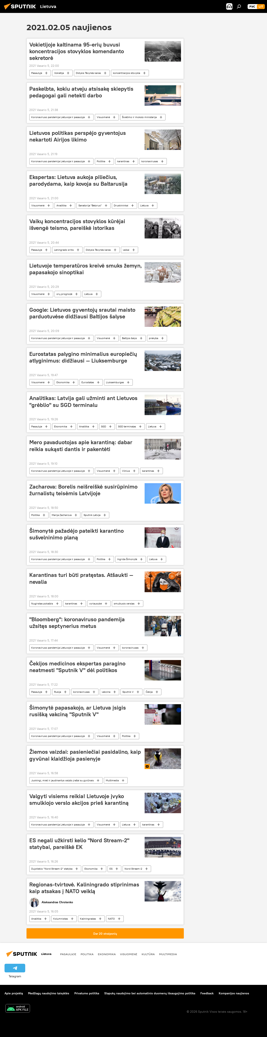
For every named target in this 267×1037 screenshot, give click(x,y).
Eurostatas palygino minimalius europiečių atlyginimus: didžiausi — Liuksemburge (83, 357)
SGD (103, 426)
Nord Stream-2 (133, 868)
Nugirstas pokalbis (42, 603)
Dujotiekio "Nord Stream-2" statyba (51, 868)
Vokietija (59, 73)
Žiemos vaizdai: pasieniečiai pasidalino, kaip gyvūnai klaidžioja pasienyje (85, 755)
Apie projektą (14, 993)
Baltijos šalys (129, 338)
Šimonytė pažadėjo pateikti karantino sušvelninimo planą (76, 534)
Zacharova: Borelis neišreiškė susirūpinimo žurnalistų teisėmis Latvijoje (83, 490)
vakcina (106, 691)
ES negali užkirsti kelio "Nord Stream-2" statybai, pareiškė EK (79, 843)
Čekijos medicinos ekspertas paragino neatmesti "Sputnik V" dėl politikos (77, 667)
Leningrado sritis (64, 249)
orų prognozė (64, 294)
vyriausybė (95, 603)
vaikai (126, 249)
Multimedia (112, 780)
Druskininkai (121, 205)
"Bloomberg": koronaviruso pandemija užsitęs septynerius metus (77, 622)
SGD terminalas (127, 426)
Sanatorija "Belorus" (90, 205)
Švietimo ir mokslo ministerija (139, 117)
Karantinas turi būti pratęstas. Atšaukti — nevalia (81, 578)
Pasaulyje (36, 73)
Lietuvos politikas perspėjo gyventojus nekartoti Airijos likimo (77, 136)
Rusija (57, 691)
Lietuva (144, 205)
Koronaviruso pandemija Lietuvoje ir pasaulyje (58, 117)
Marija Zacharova (62, 515)
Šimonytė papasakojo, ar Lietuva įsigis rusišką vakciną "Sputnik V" (77, 711)
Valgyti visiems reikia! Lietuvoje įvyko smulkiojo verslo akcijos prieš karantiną (79, 799)
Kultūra (148, 954)
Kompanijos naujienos (234, 993)
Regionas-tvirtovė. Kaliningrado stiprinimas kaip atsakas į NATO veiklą (84, 888)
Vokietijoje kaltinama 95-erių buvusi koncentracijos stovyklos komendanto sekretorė (76, 51)
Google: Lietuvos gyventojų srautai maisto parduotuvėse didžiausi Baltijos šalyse (82, 313)
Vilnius (126, 470)
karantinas (123, 161)
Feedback (207, 993)
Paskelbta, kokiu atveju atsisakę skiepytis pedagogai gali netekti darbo (81, 92)
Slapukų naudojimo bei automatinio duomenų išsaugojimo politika (149, 993)
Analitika (61, 205)
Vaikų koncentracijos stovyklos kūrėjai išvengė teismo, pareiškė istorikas (77, 224)
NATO (111, 918)
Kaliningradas (88, 918)
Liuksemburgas (115, 382)
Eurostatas (87, 382)
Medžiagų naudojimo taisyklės (48, 993)
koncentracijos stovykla (126, 73)
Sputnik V (128, 691)
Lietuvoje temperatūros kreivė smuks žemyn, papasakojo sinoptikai (85, 269)
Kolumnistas (60, 918)
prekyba (153, 338)
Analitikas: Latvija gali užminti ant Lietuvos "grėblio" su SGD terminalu (83, 401)
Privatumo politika (86, 993)
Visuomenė (103, 117)
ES (110, 868)
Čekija (149, 691)
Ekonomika (62, 382)
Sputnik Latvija (92, 515)
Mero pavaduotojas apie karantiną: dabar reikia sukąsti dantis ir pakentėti (80, 445)
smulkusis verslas (124, 603)
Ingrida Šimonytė (127, 559)
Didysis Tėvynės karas (88, 73)
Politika (101, 161)
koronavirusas (149, 161)
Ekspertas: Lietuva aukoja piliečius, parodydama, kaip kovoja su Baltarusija (78, 180)
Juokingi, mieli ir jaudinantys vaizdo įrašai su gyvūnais (62, 780)
